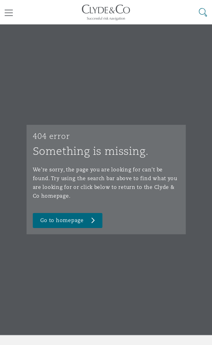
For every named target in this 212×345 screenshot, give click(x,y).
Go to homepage (62, 220)
